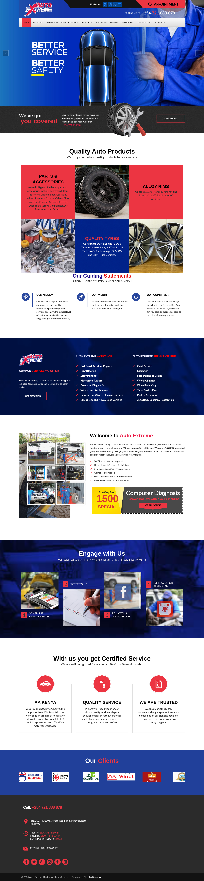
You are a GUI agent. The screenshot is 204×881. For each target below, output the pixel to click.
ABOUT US (38, 23)
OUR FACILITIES (144, 23)
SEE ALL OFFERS (152, 505)
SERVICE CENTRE (69, 23)
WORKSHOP (52, 23)
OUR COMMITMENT (159, 294)
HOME (26, 23)
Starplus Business (92, 877)
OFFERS (114, 23)
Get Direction (33, 396)
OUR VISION (99, 294)
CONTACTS (160, 23)
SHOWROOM (127, 23)
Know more (170, 118)
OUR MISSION (45, 294)
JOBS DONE (101, 23)
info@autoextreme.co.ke (44, 847)
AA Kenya (169, 447)
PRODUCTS (86, 23)
